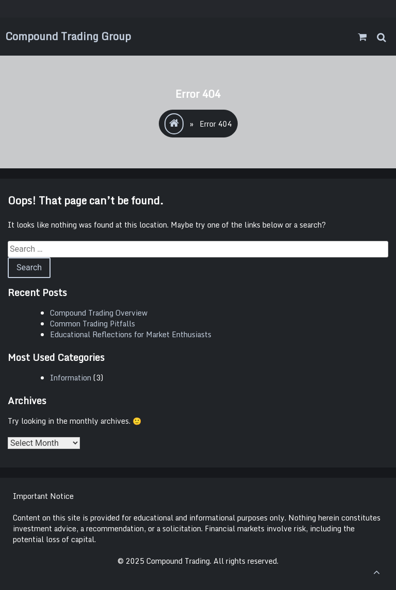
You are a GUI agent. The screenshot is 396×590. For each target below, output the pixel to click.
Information (70, 378)
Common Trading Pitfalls (92, 323)
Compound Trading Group (68, 36)
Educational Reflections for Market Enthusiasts (130, 334)
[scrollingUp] (376, 572)
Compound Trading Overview (98, 313)
